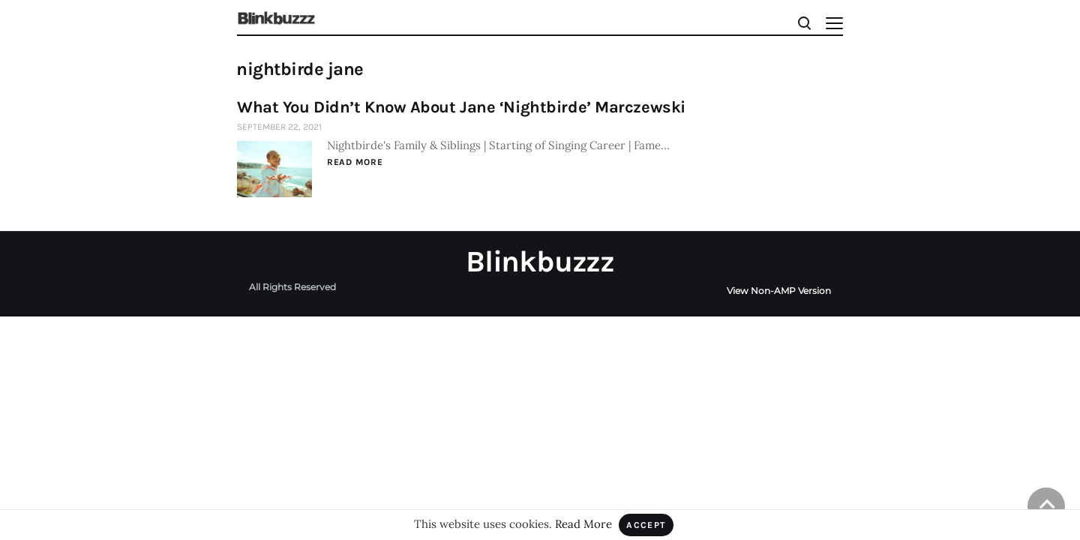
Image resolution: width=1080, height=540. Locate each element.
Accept (646, 525)
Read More (354, 162)
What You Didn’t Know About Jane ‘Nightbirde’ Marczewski (461, 107)
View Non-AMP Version (779, 290)
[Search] (804, 21)
